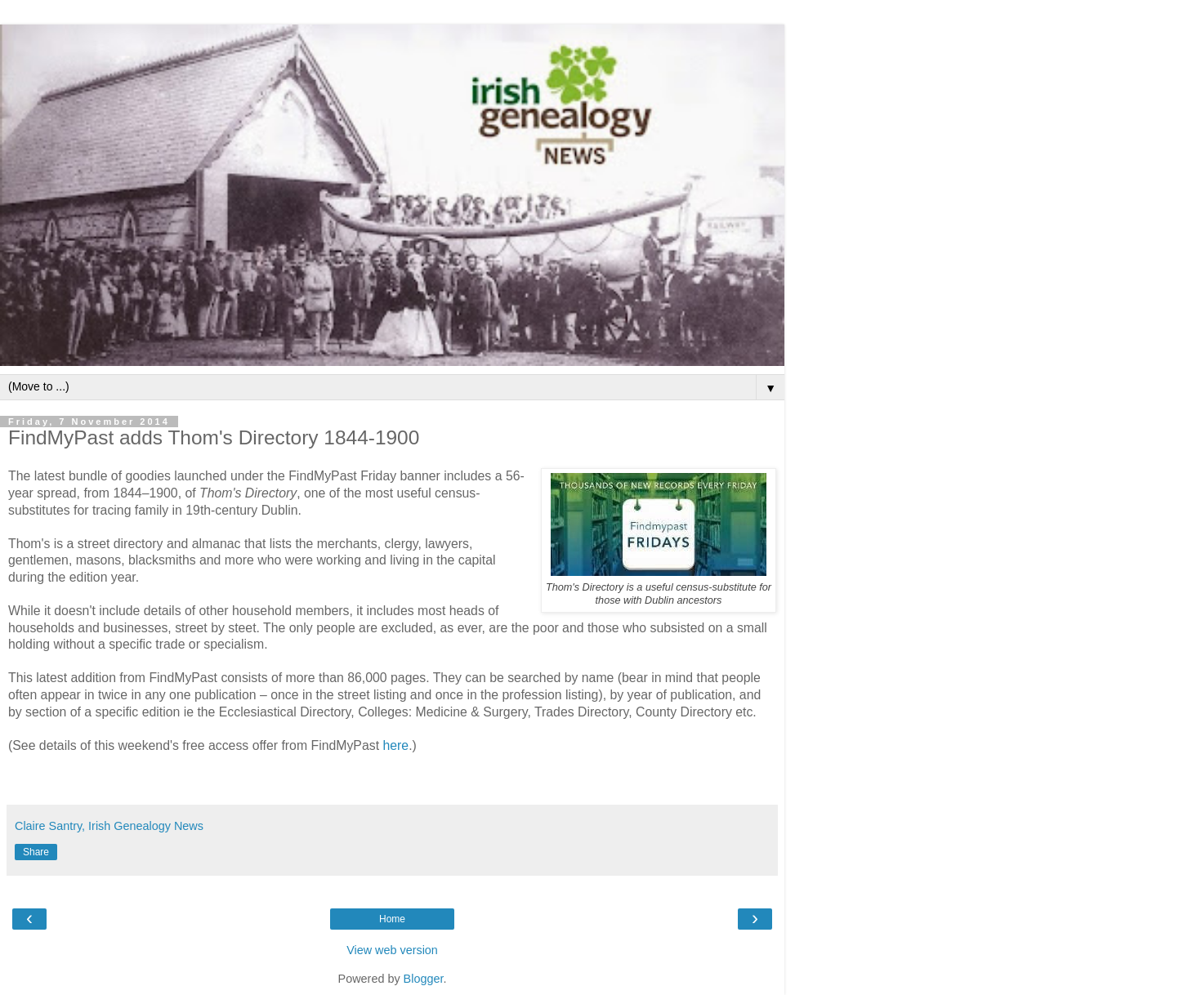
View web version (392, 950)
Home (392, 919)
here (395, 745)
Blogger (424, 978)
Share (36, 852)
